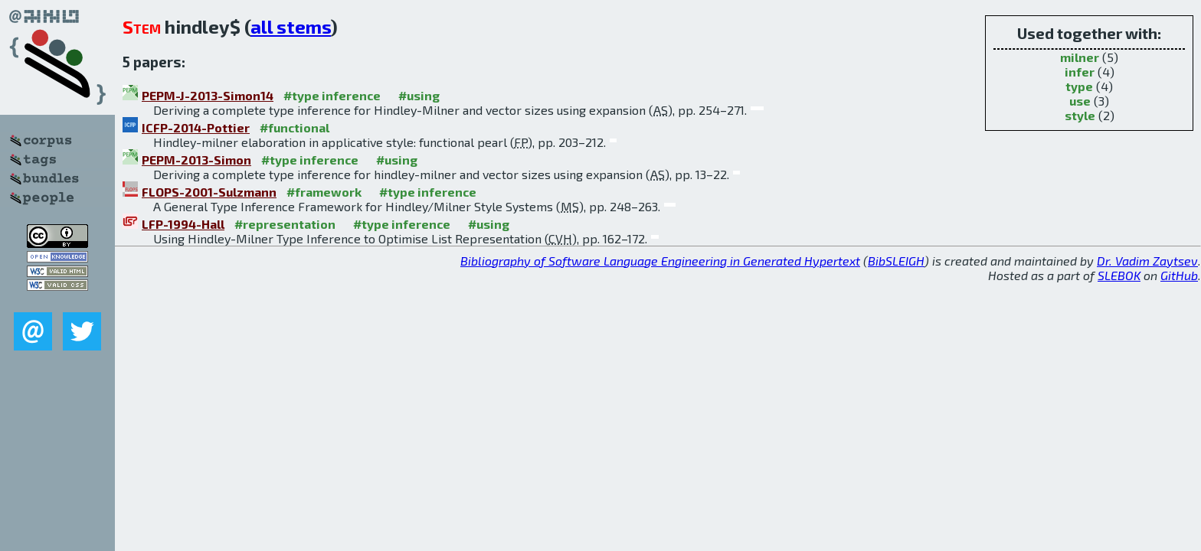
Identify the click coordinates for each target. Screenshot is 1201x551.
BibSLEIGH (896, 260)
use (1080, 100)
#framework (324, 191)
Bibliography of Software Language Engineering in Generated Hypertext (660, 260)
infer (1080, 71)
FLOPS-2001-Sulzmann (209, 191)
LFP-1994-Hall (183, 224)
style (1080, 115)
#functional (294, 127)
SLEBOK (1119, 275)
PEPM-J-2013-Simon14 (207, 95)
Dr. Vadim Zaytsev (1147, 260)
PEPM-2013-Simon (196, 159)
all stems (290, 26)
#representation (284, 224)
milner (1079, 57)
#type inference (332, 95)
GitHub (1179, 275)
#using (419, 95)
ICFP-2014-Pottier (196, 127)
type (1079, 86)
